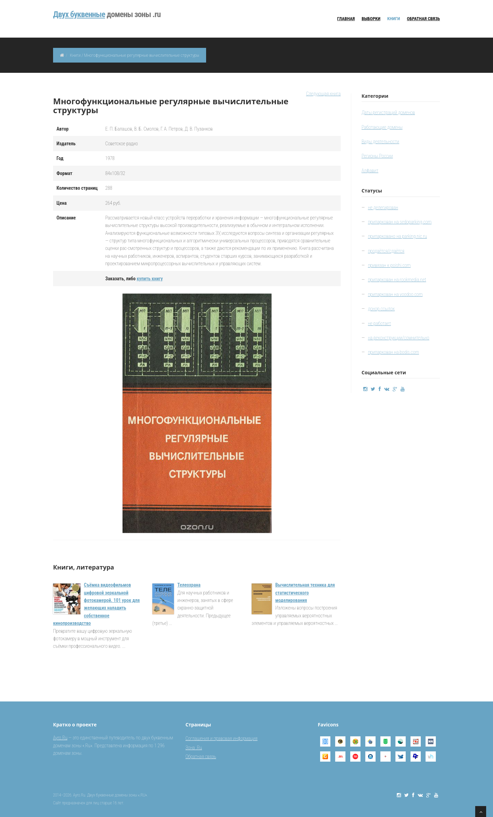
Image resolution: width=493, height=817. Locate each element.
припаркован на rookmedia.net (397, 279)
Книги (393, 18)
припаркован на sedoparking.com (400, 222)
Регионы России (377, 156)
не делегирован (383, 207)
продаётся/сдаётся (386, 251)
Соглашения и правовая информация (221, 738)
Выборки (371, 18)
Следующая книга (323, 93)
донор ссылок (381, 308)
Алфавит (370, 170)
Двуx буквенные (79, 14)
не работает (379, 323)
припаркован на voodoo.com (395, 294)
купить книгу (150, 278)
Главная (346, 18)
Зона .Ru (194, 747)
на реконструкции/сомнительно (398, 337)
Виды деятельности (380, 141)
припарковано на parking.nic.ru (397, 236)
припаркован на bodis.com (393, 352)
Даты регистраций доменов (388, 112)
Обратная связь (423, 18)
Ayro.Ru (60, 737)
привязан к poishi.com (389, 265)
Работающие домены (382, 127)
